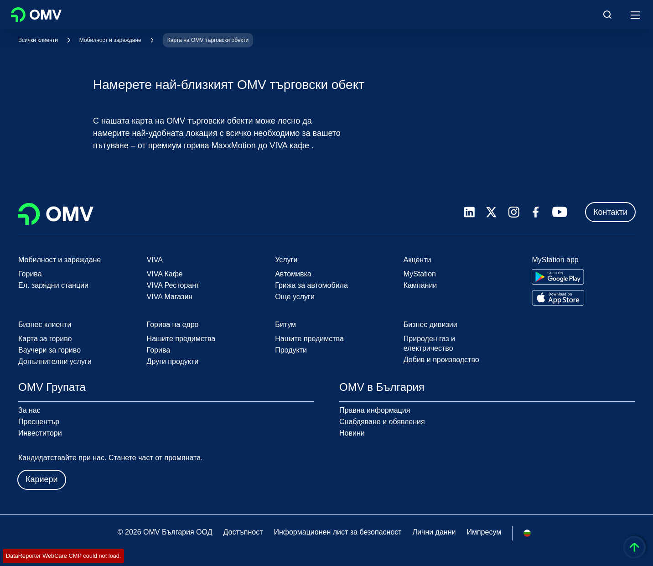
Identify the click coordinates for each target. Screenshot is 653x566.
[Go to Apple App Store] (558, 298)
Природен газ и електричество (429, 343)
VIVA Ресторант (173, 285)
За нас (29, 410)
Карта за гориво (45, 339)
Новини (352, 433)
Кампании (420, 285)
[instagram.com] (513, 212)
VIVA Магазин (170, 297)
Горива (30, 274)
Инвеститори (40, 433)
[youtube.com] (560, 212)
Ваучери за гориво (49, 350)
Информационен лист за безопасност (337, 532)
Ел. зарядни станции (53, 285)
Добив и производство (441, 359)
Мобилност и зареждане (110, 40)
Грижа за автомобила (311, 285)
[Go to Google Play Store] (558, 277)
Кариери (42, 479)
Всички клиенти (38, 40)
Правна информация (374, 410)
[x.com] (491, 212)
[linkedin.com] (469, 212)
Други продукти (173, 361)
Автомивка (293, 274)
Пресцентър (38, 422)
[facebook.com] (535, 212)
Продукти (291, 350)
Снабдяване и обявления (382, 422)
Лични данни (434, 532)
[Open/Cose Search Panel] (607, 15)
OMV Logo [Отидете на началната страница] (36, 14)
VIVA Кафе (165, 274)
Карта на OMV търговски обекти (208, 40)
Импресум (483, 532)
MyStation (420, 274)
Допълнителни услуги (55, 361)
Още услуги (295, 297)
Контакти (610, 212)
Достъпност (243, 532)
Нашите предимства (181, 339)
